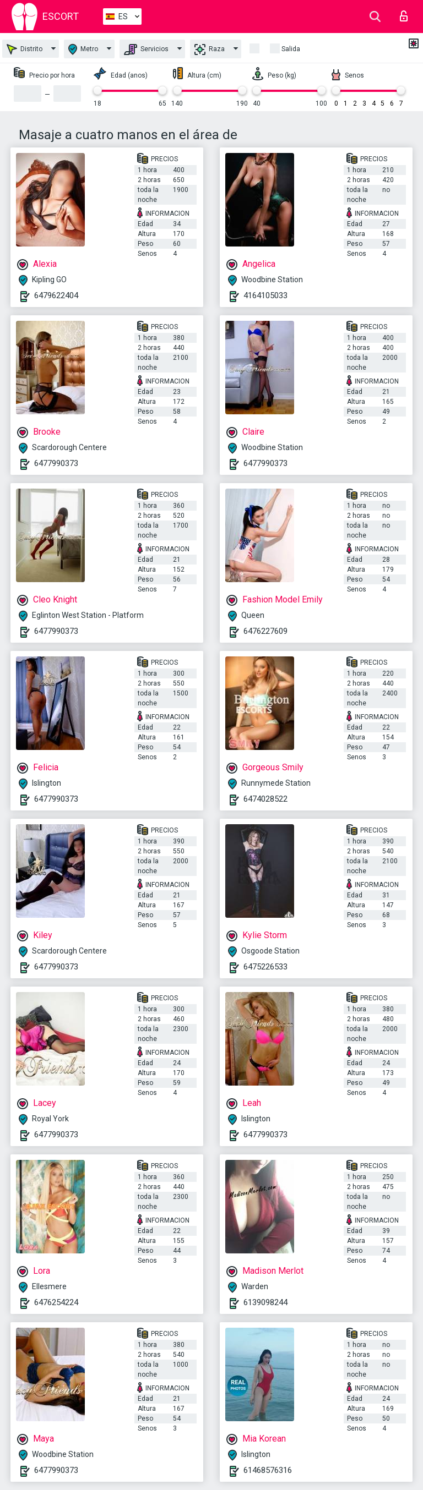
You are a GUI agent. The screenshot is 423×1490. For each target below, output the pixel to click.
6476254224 (56, 1302)
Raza (209, 49)
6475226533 (265, 967)
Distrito (24, 49)
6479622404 (56, 295)
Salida (290, 49)
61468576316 (267, 1470)
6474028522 (265, 799)
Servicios (146, 49)
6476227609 (265, 631)
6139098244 (265, 1302)
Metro (83, 49)
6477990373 (56, 463)
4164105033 (265, 295)
